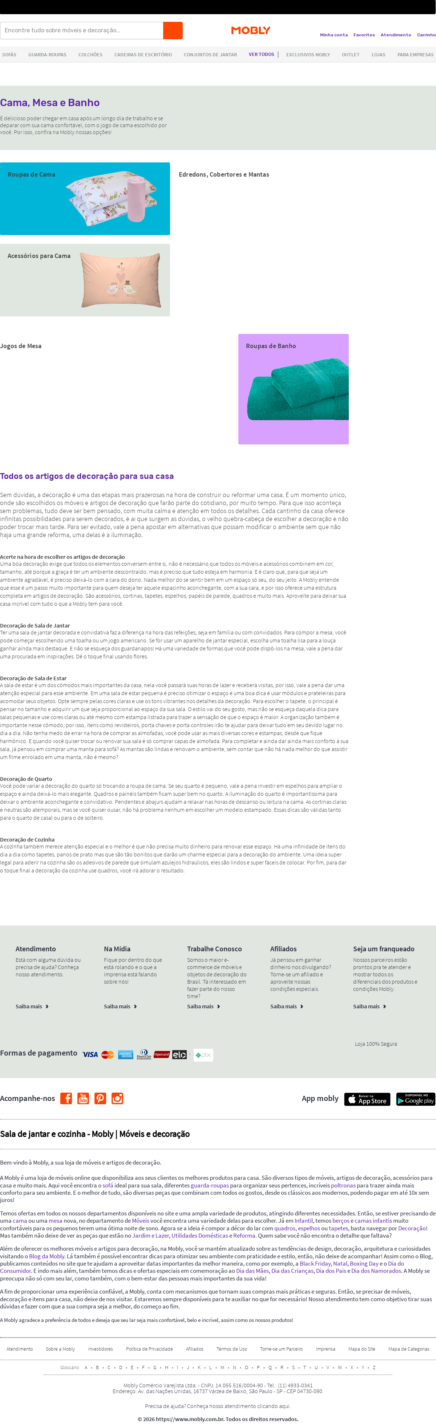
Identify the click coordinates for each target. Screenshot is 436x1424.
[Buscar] (173, 30)
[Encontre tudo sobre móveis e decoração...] (84, 30)
